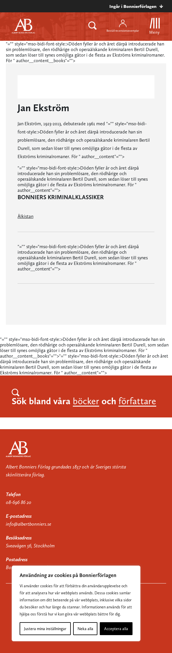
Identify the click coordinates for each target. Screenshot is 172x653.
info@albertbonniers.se (28, 524)
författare (137, 401)
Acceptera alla (116, 628)
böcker (86, 401)
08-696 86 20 (18, 502)
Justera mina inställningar (45, 628)
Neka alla (85, 628)
